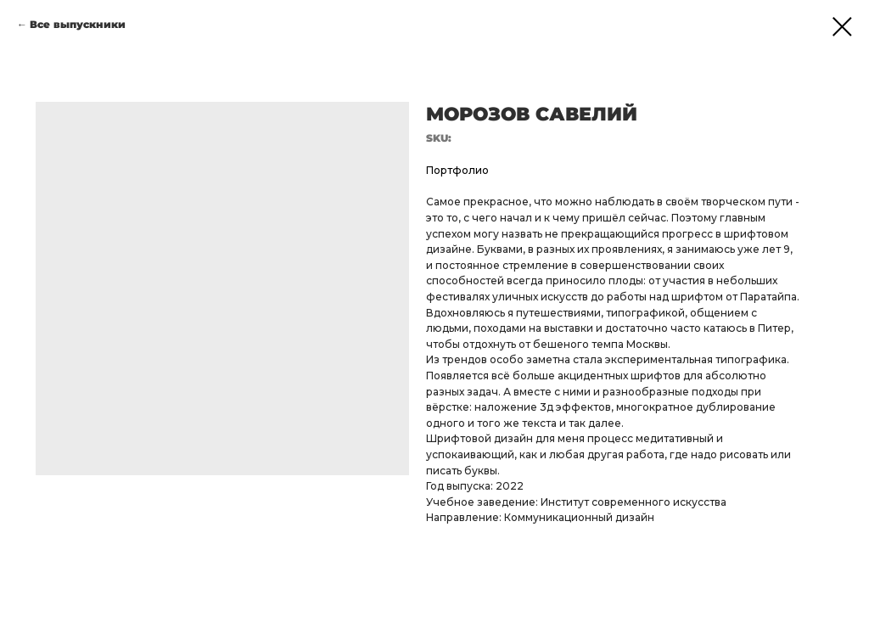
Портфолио (457, 170)
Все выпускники (78, 24)
